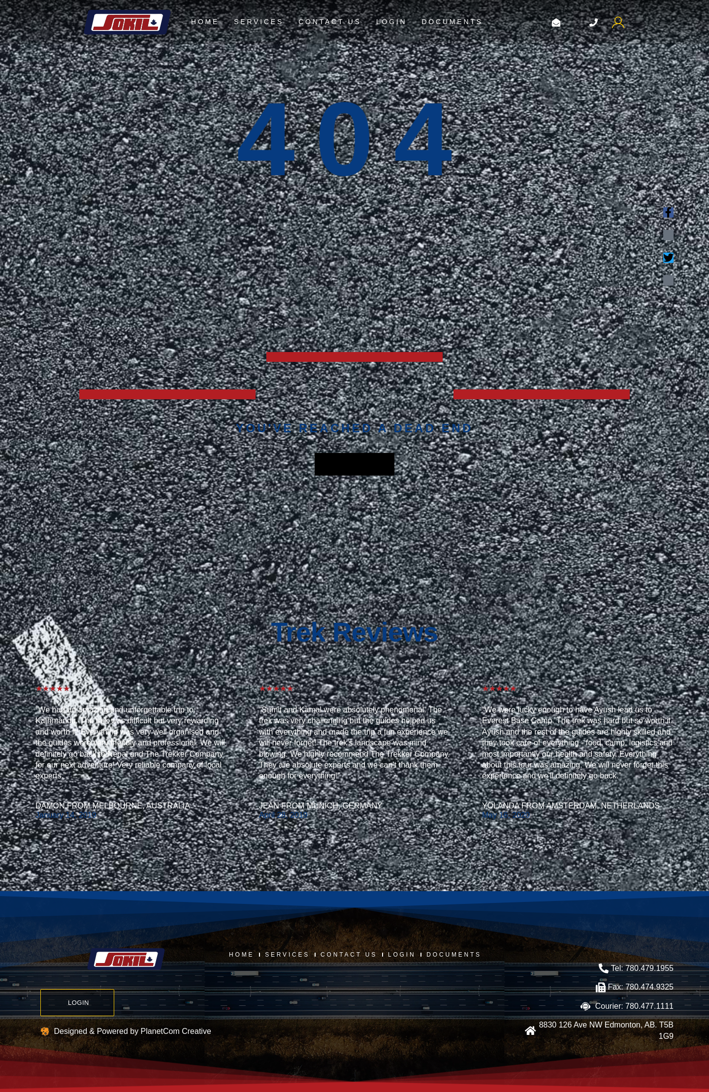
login (391, 22)
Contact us (329, 22)
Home (205, 22)
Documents (452, 22)
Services (259, 22)
